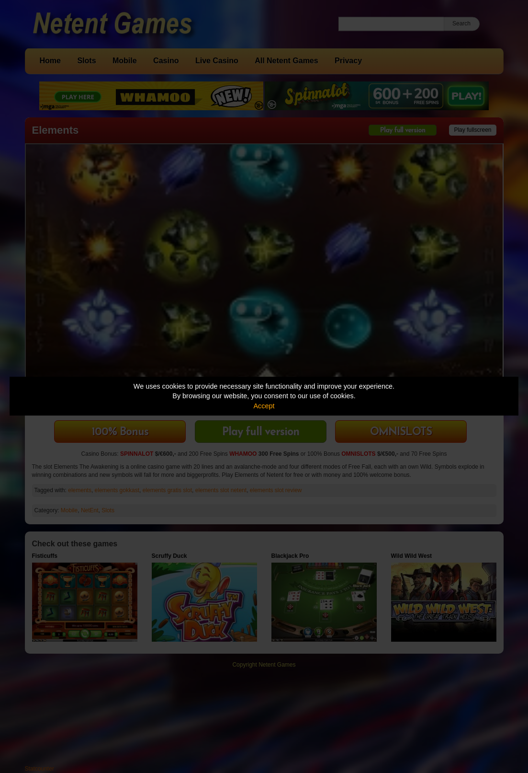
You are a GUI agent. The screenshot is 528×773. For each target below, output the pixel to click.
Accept (264, 406)
